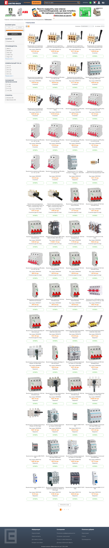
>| (68, 509)
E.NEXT (13, 55)
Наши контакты (36, 536)
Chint (13, 53)
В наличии (13, 41)
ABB (13, 48)
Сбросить (14, 34)
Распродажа (27, 2)
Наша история (36, 533)
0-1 (13, 84)
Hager (13, 57)
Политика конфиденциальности (66, 533)
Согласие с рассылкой (63, 536)
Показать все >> (9, 58)
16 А (13, 66)
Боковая (13, 98)
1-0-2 (13, 90)
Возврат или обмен (37, 542)
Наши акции (85, 533)
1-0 (13, 86)
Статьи (84, 536)
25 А (13, 70)
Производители (86, 539)
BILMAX (13, 50)
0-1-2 (13, 88)
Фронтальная (13, 100)
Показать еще (64, 504)
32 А (13, 74)
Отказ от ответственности (64, 539)
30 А (13, 72)
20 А (13, 68)
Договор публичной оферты (65, 542)
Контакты (85, 2)
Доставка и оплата (37, 539)
